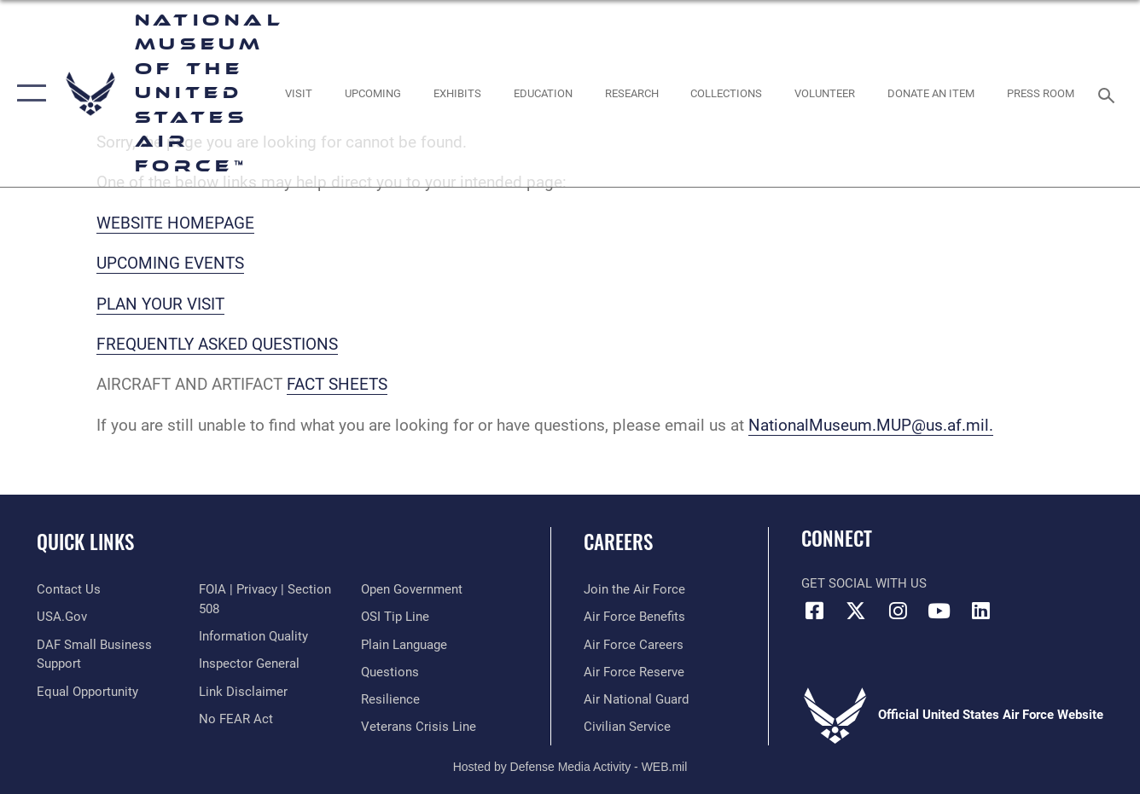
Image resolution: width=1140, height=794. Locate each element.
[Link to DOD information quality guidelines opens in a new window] (253, 636)
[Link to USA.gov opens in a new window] (62, 616)
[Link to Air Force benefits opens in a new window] (634, 616)
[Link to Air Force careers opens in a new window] (633, 644)
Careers (618, 541)
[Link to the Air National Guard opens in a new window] (636, 699)
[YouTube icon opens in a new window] (939, 610)
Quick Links (85, 541)
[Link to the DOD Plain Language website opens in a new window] (404, 644)
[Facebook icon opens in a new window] (814, 610)
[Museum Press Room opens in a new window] (1040, 92)
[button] (27, 93)
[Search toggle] (1109, 94)
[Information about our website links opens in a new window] (243, 691)
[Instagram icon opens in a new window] (897, 610)
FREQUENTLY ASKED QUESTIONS (217, 344)
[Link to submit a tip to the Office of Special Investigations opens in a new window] (395, 616)
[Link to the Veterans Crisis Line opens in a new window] (418, 726)
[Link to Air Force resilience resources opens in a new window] (390, 699)
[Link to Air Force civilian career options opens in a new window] (627, 726)
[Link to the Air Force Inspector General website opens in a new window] (249, 663)
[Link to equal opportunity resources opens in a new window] (87, 691)
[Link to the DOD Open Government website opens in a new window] (411, 589)
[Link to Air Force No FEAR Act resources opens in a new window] (236, 719)
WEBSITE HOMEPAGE (175, 223)
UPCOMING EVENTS (170, 263)
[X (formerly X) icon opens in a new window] (856, 610)
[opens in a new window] (298, 92)
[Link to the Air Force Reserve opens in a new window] (634, 672)
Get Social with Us (864, 583)
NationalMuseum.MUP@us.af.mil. (870, 425)
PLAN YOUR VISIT (160, 304)
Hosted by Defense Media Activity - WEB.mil (570, 767)
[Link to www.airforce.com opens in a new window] (634, 589)
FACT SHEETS (337, 384)
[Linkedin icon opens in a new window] (981, 610)
